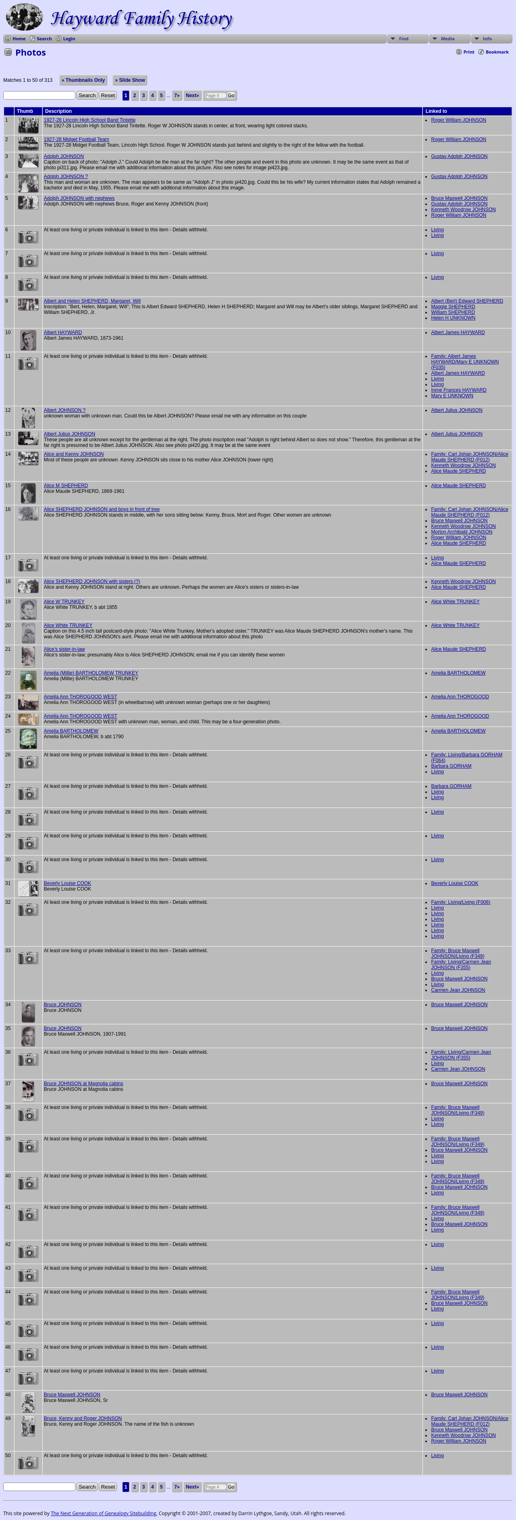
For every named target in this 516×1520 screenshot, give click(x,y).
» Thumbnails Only (83, 80)
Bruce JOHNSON (62, 1004)
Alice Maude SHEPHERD (458, 471)
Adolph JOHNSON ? (66, 176)
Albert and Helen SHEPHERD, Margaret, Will (92, 301)
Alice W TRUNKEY (64, 601)
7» (176, 95)
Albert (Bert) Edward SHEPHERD (467, 301)
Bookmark (497, 52)
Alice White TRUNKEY (455, 601)
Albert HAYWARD (63, 332)
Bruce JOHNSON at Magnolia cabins (83, 1083)
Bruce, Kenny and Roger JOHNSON (83, 1418)
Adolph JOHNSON (64, 156)
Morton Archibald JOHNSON (461, 532)
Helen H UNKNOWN (453, 318)
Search (44, 38)
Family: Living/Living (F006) (460, 902)
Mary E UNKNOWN (452, 396)
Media (448, 38)
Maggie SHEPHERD (453, 306)
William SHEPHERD (453, 312)
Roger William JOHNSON (458, 120)
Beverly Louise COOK (67, 883)
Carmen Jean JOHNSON (458, 990)
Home (19, 38)
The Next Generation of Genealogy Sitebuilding (103, 1513)
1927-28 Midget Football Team (76, 139)
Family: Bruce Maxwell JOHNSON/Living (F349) (457, 953)
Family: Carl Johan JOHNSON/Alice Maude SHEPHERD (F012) (469, 457)
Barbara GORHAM (451, 766)
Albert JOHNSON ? (64, 410)
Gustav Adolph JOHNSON (459, 156)
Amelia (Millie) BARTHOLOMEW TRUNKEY (91, 673)
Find (404, 38)
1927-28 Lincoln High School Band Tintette (90, 120)
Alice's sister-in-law (64, 649)
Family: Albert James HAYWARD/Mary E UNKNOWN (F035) (465, 361)
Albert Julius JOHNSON (456, 410)
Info (487, 38)
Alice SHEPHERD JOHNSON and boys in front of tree (102, 509)
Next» (192, 95)
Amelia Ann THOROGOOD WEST (80, 697)
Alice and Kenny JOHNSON (74, 454)
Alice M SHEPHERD (66, 485)
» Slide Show (130, 80)
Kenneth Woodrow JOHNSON (463, 209)
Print (469, 52)
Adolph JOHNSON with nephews (79, 198)
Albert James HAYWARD (458, 332)
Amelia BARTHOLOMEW (458, 673)
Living (437, 230)
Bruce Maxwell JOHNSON (459, 198)
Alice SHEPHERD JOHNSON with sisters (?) (92, 581)
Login (69, 38)
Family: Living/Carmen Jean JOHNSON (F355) (461, 964)
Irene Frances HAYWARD (458, 390)
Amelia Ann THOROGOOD (460, 697)
